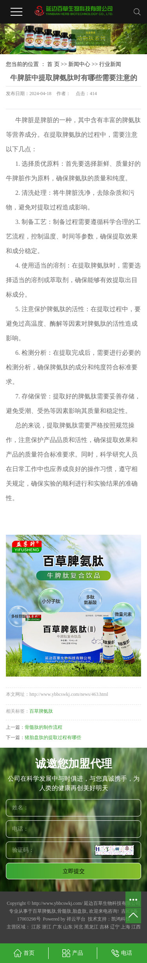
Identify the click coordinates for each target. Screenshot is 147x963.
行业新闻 (110, 64)
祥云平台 (76, 919)
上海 (125, 927)
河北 (78, 927)
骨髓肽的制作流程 (43, 727)
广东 (57, 927)
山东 (68, 927)
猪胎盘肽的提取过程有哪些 (53, 737)
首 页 (53, 64)
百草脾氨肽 (41, 711)
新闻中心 (79, 64)
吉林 (104, 927)
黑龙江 (91, 927)
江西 (136, 927)
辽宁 (115, 927)
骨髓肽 (64, 911)
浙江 (46, 927)
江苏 (36, 927)
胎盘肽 (80, 911)
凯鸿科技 (120, 919)
